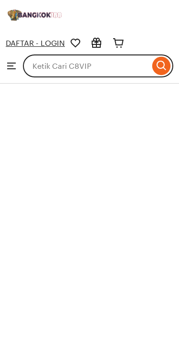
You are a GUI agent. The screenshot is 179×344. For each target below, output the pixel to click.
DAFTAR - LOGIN (35, 43)
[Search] (161, 65)
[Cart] (118, 43)
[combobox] (86, 65)
